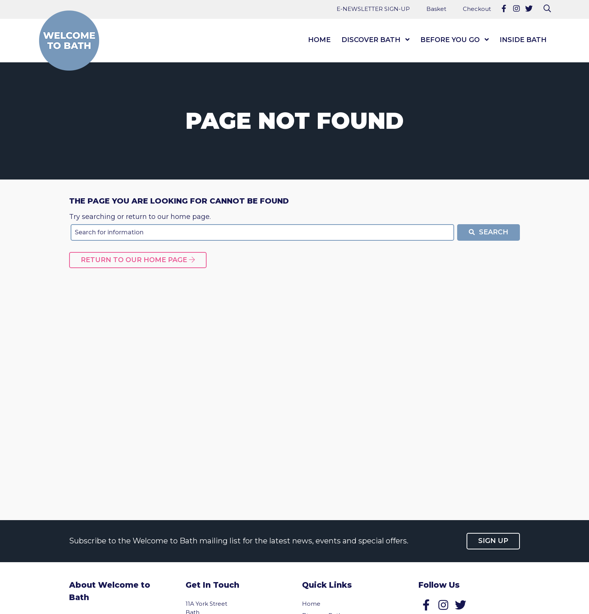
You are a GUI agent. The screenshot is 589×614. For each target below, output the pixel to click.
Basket (436, 8)
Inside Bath (523, 40)
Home (319, 40)
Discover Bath (370, 40)
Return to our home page (138, 260)
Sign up (493, 541)
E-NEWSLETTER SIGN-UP (373, 8)
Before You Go (450, 40)
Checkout (477, 8)
